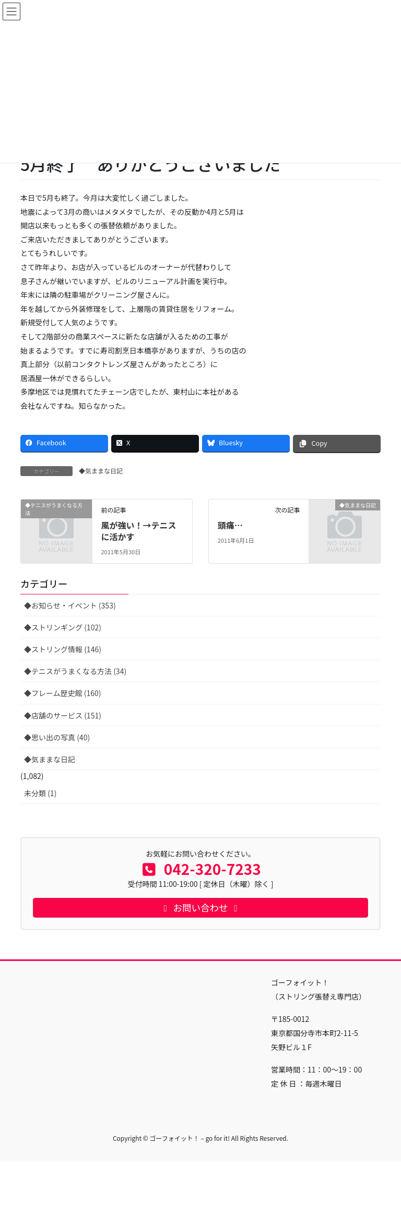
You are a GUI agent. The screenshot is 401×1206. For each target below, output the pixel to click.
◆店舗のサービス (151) (62, 715)
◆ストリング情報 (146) (62, 649)
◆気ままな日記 (101, 470)
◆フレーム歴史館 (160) (62, 693)
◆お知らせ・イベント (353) (70, 605)
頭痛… (230, 525)
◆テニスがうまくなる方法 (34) (75, 671)
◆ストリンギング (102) (62, 627)
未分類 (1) (40, 793)
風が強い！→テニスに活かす (138, 531)
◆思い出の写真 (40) (57, 737)
